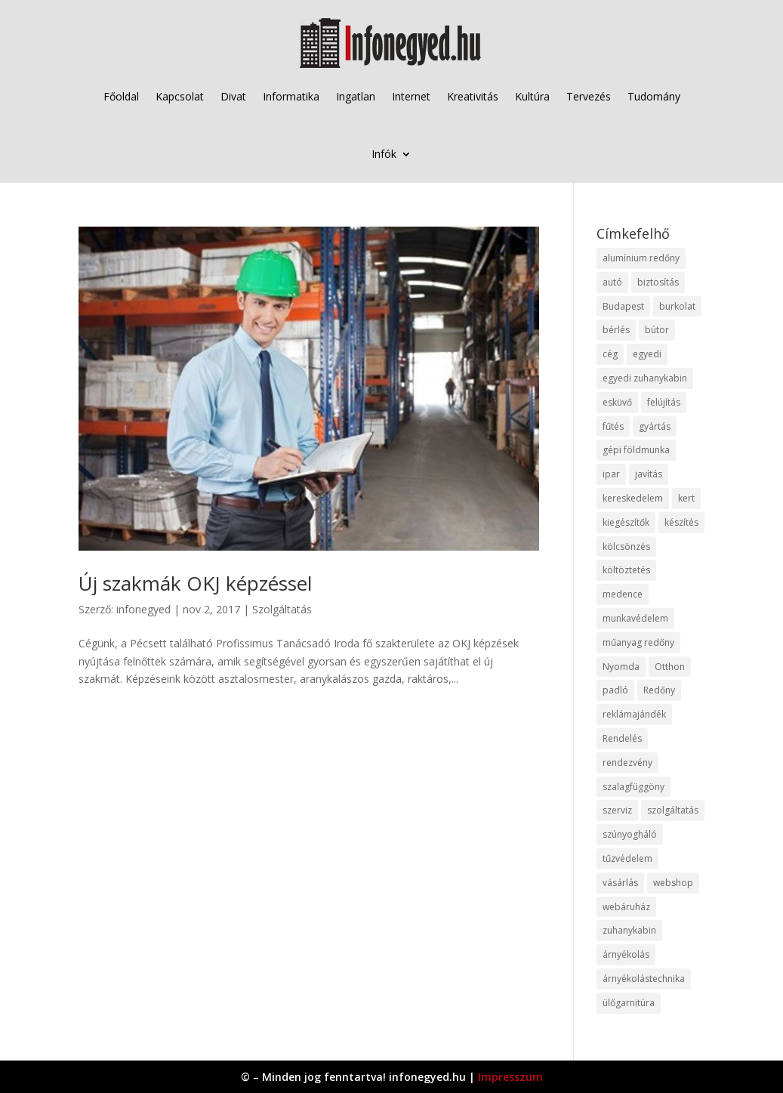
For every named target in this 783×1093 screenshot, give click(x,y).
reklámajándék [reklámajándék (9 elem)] (634, 714)
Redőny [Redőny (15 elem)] (659, 690)
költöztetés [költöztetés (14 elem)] (626, 569)
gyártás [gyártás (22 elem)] (654, 426)
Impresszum (510, 1077)
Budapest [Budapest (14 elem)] (623, 306)
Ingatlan (355, 96)
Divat (233, 96)
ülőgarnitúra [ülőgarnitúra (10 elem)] (629, 1002)
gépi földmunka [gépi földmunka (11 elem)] (636, 449)
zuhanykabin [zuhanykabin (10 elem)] (629, 930)
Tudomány (653, 96)
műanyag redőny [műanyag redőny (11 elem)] (638, 642)
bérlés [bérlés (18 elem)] (616, 329)
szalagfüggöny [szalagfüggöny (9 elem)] (633, 786)
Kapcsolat (180, 96)
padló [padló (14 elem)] (615, 690)
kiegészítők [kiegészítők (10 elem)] (626, 522)
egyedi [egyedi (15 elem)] (647, 353)
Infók (383, 154)
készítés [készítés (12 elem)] (681, 522)
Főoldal (121, 96)
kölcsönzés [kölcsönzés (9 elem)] (626, 546)
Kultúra (532, 96)
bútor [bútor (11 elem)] (657, 329)
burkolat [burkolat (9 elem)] (677, 306)
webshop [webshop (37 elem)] (673, 882)
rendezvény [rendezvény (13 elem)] (627, 762)
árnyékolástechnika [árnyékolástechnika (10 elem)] (644, 978)
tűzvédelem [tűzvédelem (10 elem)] (627, 858)
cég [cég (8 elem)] (610, 353)
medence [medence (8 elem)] (623, 594)
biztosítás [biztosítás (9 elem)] (658, 282)
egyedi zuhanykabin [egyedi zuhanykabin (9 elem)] (645, 378)
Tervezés (588, 96)
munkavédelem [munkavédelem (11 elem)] (635, 618)
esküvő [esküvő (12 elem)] (617, 402)
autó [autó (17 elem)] (612, 282)
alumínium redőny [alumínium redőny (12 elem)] (641, 258)
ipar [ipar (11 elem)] (611, 474)
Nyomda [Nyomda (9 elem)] (621, 666)
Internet (411, 96)
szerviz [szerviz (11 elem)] (617, 810)
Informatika (291, 96)
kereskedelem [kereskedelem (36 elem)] (633, 498)
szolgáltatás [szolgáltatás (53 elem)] (672, 810)
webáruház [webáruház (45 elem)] (626, 906)
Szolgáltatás (282, 609)
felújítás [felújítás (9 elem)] (663, 402)
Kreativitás (472, 96)
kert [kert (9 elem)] (686, 498)
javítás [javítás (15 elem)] (648, 474)
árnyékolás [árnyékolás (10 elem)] (626, 954)
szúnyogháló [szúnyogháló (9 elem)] (630, 834)
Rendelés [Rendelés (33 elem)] (622, 738)
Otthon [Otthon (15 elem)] (670, 666)
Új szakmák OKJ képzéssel (195, 583)
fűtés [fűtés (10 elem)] (613, 426)
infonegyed (143, 609)
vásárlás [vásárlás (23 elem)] (620, 882)
